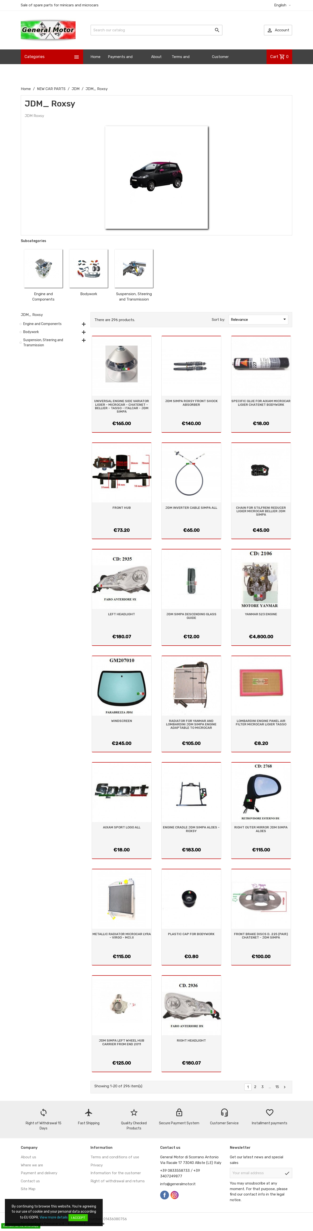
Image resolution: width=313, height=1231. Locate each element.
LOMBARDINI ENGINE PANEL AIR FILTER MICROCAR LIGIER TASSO (261, 722)
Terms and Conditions (181, 64)
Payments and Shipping (120, 64)
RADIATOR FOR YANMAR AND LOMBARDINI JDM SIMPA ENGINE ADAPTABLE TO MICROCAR (191, 724)
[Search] (156, 30)
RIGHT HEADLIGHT (191, 1040)
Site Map (28, 1189)
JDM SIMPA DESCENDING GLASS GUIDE (191, 615)
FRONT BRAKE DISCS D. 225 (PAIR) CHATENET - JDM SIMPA (261, 935)
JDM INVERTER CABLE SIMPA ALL (191, 508)
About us (156, 64)
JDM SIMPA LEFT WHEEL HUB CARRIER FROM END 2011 (121, 1042)
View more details (54, 1217)
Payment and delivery (39, 1173)
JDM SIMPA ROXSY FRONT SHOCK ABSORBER (191, 402)
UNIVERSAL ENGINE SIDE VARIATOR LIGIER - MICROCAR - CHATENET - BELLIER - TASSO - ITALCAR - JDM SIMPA (121, 406)
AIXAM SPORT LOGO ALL (121, 827)
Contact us (30, 1181)
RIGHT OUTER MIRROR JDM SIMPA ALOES (261, 829)
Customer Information (222, 64)
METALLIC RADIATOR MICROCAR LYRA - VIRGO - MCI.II (121, 935)
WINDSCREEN (121, 721)
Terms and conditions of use (114, 1157)
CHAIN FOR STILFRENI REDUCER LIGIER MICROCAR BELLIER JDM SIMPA (261, 511)
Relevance (259, 319)
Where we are (32, 1165)
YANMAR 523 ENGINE (261, 614)
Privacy (96, 1165)
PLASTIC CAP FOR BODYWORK (191, 934)
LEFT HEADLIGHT (121, 614)
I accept (78, 1217)
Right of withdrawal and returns (117, 1181)
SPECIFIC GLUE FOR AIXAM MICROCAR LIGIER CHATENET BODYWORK (261, 402)
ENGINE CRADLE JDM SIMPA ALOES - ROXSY (191, 829)
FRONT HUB (121, 508)
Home (95, 57)
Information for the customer (115, 1173)
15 (277, 1087)
